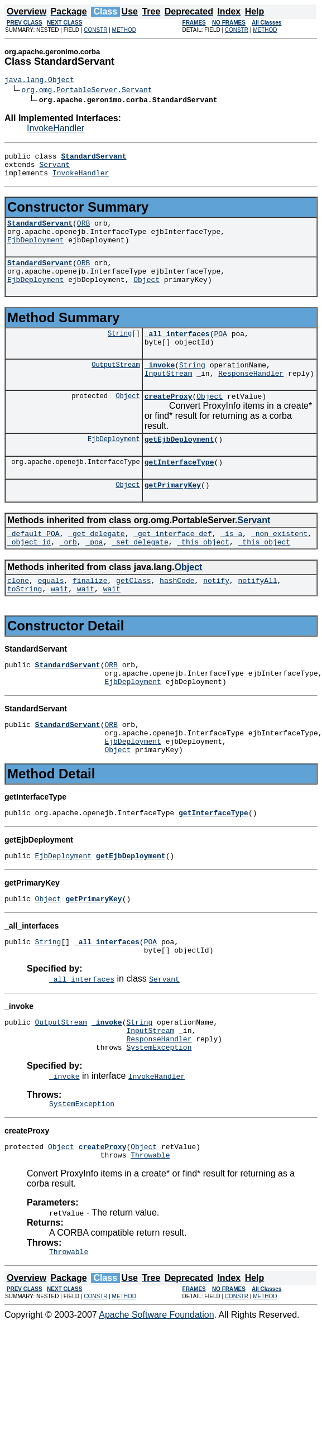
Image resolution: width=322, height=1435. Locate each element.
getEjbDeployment (179, 466)
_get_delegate (96, 565)
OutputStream (116, 386)
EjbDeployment (35, 251)
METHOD (124, 30)
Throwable (150, 1223)
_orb (68, 575)
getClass (133, 615)
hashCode (177, 615)
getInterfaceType (179, 490)
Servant (54, 169)
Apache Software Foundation (156, 1385)
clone (18, 615)
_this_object (203, 575)
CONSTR (95, 30)
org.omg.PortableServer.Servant (87, 91)
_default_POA (33, 565)
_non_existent (279, 565)
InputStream (169, 396)
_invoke (160, 386)
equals (51, 615)
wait (59, 625)
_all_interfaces (177, 352)
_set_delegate (140, 575)
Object (146, 296)
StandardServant (40, 231)
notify (216, 615)
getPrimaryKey (173, 515)
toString (24, 625)
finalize (90, 615)
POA (220, 352)
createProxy (169, 421)
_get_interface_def (172, 565)
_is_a (231, 565)
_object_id (29, 575)
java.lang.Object (39, 81)
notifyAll (257, 615)
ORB (83, 231)
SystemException (158, 1111)
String (120, 351)
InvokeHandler (55, 130)
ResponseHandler (250, 396)
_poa (94, 575)
